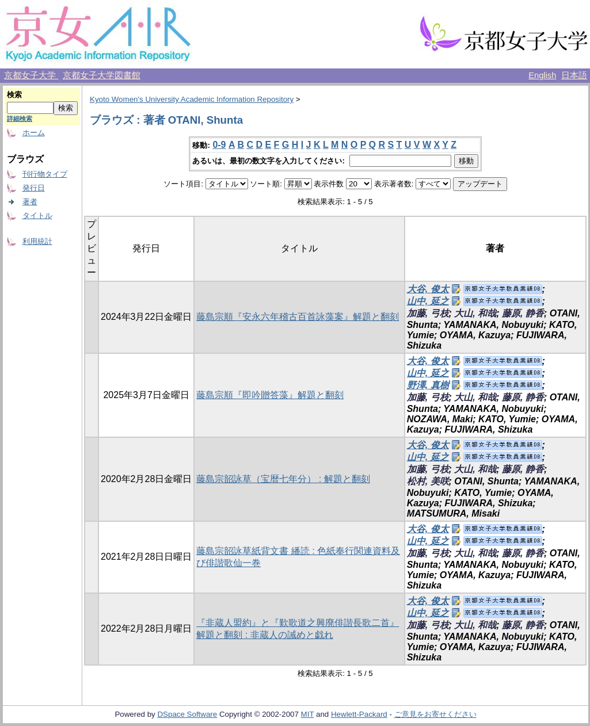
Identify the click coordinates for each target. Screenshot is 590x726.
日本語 (574, 75)
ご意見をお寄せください (435, 714)
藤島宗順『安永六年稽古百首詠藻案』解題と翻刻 (297, 317)
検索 (14, 94)
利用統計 (37, 241)
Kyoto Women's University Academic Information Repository (192, 99)
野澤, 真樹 (428, 385)
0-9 (219, 145)
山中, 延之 (428, 301)
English (542, 75)
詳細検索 (19, 118)
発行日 (33, 188)
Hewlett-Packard (359, 714)
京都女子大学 (31, 75)
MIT (307, 714)
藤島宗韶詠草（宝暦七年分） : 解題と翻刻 (283, 479)
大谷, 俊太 (428, 289)
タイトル (37, 215)
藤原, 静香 (523, 313)
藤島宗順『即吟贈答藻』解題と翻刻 (270, 395)
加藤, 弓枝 (428, 313)
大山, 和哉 (475, 313)
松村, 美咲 (428, 481)
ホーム (33, 132)
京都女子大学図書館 (101, 75)
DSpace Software (187, 714)
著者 (29, 201)
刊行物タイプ (44, 174)
